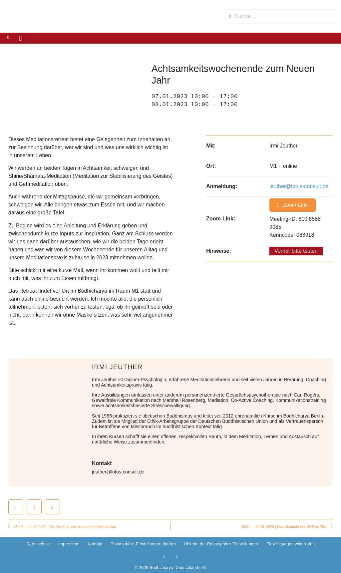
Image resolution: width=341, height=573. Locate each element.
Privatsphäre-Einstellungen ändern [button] (143, 543)
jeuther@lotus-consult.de (298, 186)
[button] (20, 38)
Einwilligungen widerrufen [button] (290, 543)
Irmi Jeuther (117, 367)
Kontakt (95, 543)
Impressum (68, 543)
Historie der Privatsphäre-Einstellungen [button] (221, 543)
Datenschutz (38, 543)
